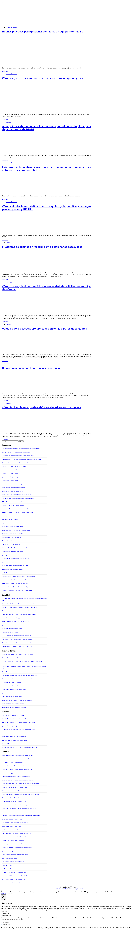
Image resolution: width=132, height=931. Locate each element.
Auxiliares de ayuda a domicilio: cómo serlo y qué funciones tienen (18, 498)
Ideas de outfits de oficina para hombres (11, 826)
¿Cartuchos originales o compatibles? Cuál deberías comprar (16, 836)
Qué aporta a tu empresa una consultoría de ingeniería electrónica (18, 462)
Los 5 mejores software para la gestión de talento (14, 689)
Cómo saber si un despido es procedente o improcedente (16, 671)
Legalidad (8, 122)
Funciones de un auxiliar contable (10, 686)
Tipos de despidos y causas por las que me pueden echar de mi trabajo (19, 614)
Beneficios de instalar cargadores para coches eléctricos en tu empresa (19, 607)
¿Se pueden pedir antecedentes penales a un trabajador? (15, 509)
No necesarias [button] (5, 922)
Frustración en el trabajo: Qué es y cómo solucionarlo (15, 872)
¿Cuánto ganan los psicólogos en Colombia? (12, 628)
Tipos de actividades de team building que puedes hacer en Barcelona (19, 603)
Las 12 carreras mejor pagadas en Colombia (12, 569)
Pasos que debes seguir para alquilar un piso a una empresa (16, 790)
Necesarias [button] (4, 911)
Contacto (58, 889)
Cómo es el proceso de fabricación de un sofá (13, 505)
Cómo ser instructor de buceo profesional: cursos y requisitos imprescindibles (21, 794)
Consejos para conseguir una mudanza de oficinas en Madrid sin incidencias (20, 783)
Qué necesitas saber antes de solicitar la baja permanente (16, 776)
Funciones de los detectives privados (11, 544)
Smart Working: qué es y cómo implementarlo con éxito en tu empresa (19, 722)
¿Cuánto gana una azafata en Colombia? (11, 562)
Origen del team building (8, 540)
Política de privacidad (76, 889)
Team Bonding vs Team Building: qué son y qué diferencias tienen (18, 719)
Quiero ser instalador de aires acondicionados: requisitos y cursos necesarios (21, 815)
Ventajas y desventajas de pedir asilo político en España (15, 516)
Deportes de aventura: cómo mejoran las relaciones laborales (17, 847)
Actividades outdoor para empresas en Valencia (13, 501)
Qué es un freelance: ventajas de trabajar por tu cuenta (15, 740)
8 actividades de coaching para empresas (12, 819)
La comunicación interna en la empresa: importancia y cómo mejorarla (19, 876)
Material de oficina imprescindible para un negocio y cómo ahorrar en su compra (21, 459)
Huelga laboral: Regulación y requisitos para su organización (16, 635)
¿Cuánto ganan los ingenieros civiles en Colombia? (14, 555)
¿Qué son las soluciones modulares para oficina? (13, 551)
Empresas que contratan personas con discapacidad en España (17, 679)
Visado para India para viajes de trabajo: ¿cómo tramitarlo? (16, 530)
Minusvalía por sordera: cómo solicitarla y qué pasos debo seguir (17, 512)
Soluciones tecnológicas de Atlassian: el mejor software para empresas (19, 797)
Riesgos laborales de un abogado (10, 519)
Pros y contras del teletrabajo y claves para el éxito (14, 879)
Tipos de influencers (7, 865)
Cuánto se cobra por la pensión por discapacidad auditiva (15, 484)
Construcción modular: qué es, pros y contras (13, 491)
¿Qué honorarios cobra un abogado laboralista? (13, 487)
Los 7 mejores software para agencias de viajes (13, 868)
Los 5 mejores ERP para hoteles (9, 858)
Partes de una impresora (8, 812)
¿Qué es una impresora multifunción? (11, 473)
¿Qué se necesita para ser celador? (10, 480)
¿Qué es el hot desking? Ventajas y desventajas (13, 726)
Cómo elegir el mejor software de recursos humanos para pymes (42, 78)
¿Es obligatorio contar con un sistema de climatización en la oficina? (18, 625)
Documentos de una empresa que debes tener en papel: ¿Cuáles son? (18, 610)
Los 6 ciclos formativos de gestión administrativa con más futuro (17, 829)
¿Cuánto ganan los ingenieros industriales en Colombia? (15, 565)
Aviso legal (65, 889)
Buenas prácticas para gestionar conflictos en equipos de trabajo (42, 31)
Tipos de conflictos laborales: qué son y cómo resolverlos (16, 548)
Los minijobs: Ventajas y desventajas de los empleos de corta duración (19, 729)
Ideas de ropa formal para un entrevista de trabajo (14, 844)
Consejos (8, 242)
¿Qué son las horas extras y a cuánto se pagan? (13, 703)
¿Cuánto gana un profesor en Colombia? (11, 682)
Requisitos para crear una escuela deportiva (12, 533)
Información (9, 282)
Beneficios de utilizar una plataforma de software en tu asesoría (17, 780)
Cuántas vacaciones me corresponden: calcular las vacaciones (17, 700)
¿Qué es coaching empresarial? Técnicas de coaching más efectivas (18, 590)
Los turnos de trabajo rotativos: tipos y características (15, 579)
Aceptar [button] (9, 893)
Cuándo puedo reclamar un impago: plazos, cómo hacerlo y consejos (18, 455)
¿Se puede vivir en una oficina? (9, 470)
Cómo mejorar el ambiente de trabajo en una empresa (15, 822)
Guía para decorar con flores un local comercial (31, 368)
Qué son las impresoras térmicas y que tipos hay (13, 618)
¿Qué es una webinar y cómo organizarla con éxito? (14, 477)
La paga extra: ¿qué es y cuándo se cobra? (12, 696)
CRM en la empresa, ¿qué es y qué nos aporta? (13, 715)
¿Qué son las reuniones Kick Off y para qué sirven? (14, 736)
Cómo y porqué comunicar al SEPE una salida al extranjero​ (16, 452)
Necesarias (6, 913)
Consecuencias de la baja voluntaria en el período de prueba (16, 587)
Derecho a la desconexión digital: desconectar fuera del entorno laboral (19, 576)
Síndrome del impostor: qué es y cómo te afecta (13, 743)
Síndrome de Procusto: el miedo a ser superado (13, 733)
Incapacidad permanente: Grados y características (14, 707)
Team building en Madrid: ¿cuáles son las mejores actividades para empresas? (20, 675)
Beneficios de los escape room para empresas (13, 840)
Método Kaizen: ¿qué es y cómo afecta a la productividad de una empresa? (20, 747)
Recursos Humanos (11, 27)
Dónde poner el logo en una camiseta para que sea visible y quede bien (19, 808)
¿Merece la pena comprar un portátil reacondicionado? (15, 851)
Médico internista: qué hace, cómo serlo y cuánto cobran (15, 621)
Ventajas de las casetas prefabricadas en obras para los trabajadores (44, 328)
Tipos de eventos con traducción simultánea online (14, 787)
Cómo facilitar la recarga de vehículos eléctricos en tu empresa (41, 407)
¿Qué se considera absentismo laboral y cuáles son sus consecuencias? (19, 693)
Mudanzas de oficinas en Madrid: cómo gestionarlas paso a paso (42, 246)
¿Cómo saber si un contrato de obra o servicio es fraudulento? (17, 639)
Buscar (21, 441)
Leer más (5, 71)
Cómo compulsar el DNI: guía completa (11, 537)
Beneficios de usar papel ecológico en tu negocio (13, 773)
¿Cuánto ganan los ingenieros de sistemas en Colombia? (15, 558)
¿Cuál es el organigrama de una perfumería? (12, 526)
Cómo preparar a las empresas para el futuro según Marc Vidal (17, 769)
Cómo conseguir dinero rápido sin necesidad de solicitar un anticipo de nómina (21, 448)
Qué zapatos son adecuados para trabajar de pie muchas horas (17, 833)
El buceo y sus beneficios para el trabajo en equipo (14, 801)
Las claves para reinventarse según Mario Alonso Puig (15, 854)
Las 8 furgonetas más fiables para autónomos (13, 861)
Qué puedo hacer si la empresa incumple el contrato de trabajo (17, 646)
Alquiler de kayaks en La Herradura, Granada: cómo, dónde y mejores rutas (20, 523)
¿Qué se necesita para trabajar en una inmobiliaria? (14, 466)
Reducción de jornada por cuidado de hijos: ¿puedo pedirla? (16, 583)
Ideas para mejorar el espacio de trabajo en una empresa (15, 805)
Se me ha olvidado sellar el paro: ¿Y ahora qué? (13, 883)
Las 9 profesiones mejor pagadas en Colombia (13, 572)
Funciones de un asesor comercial (10, 632)
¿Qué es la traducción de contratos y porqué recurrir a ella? (16, 494)
